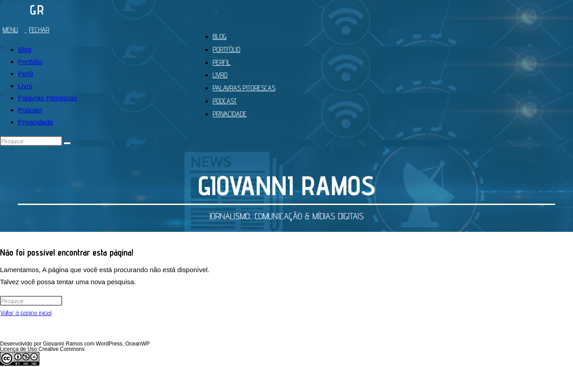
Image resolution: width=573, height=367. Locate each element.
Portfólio (30, 61)
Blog (24, 49)
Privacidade (35, 122)
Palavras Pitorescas (47, 98)
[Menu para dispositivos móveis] (28, 30)
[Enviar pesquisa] (67, 143)
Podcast (30, 110)
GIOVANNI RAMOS (287, 185)
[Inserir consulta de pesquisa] (31, 141)
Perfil (25, 73)
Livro (25, 86)
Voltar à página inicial (25, 312)
